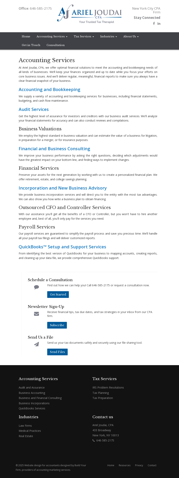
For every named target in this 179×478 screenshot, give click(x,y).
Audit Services (34, 109)
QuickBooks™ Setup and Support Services (62, 247)
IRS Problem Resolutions (108, 387)
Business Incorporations (34, 403)
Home (26, 36)
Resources (124, 465)
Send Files (57, 352)
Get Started (58, 294)
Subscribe (57, 325)
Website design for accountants (42, 465)
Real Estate (26, 436)
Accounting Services (52, 36)
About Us (131, 36)
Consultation (56, 45)
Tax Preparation (102, 398)
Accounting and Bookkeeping (49, 89)
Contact (152, 465)
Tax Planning (100, 393)
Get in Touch (31, 45)
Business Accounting (32, 393)
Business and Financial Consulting (40, 398)
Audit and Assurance (32, 387)
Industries (108, 36)
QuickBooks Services (32, 408)
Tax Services (84, 36)
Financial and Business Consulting (54, 148)
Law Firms (25, 425)
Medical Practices (30, 431)
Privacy (139, 465)
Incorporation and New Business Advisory (63, 188)
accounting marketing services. (53, 470)
